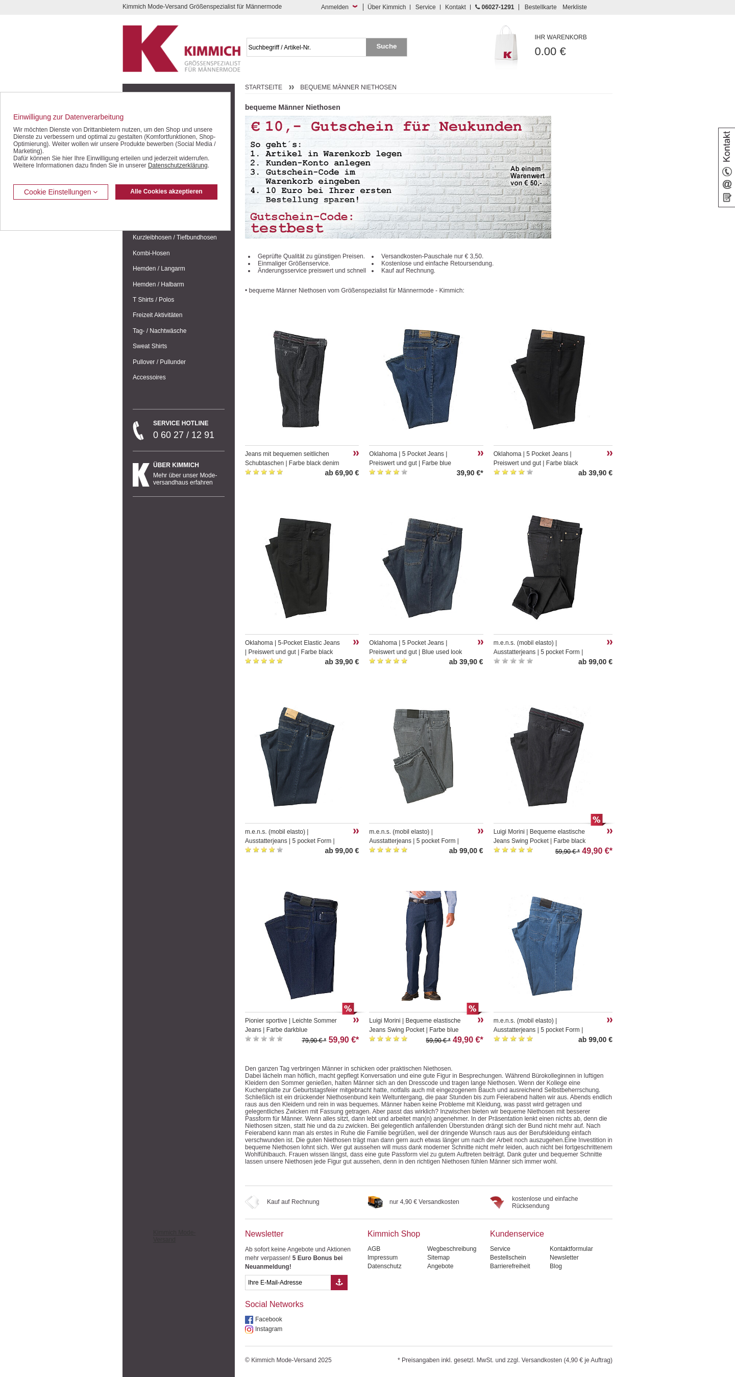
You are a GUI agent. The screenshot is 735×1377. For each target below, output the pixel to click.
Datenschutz (385, 1266)
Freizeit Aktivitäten (157, 315)
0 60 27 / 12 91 (189, 430)
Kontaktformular (571, 1248)
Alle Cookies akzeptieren (166, 191)
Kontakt (455, 7)
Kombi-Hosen (151, 253)
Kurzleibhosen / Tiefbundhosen (175, 237)
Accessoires (149, 377)
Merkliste (574, 7)
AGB (374, 1248)
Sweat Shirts (150, 346)
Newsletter (264, 1233)
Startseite (263, 87)
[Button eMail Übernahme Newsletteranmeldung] (339, 1282)
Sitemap (438, 1257)
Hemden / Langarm (159, 268)
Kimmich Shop (394, 1233)
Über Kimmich (387, 7)
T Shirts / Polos (153, 299)
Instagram (268, 1329)
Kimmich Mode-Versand (174, 1236)
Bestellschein (508, 1257)
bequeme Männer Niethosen (348, 87)
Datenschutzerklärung (178, 165)
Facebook (268, 1319)
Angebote (440, 1266)
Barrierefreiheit (510, 1266)
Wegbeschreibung (452, 1248)
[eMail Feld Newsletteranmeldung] (288, 1282)
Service (425, 7)
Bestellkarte (541, 7)
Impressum (383, 1257)
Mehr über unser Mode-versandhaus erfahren (189, 474)
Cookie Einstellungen (60, 192)
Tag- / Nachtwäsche (159, 330)
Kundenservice (517, 1233)
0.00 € (574, 46)
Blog (556, 1266)
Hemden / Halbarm (158, 284)
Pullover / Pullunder (159, 362)
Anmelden (335, 7)
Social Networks (274, 1304)
